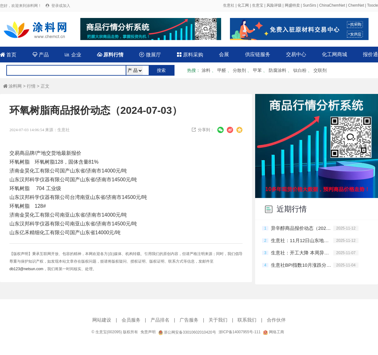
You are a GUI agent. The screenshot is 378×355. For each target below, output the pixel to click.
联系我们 (247, 320)
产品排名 (160, 320)
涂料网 (12, 86)
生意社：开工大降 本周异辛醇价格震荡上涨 (302, 252)
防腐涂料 (277, 70)
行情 (31, 86)
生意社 (228, 5)
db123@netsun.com (26, 269)
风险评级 (274, 5)
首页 (8, 54)
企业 (73, 54)
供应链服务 (257, 54)
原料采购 (190, 54)
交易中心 (296, 54)
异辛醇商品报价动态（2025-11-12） (302, 228)
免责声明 (148, 332)
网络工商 (273, 332)
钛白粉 (299, 70)
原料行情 (110, 54)
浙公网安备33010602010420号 (187, 332)
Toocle (372, 5)
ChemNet (356, 5)
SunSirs (309, 5)
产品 (40, 54)
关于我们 (218, 320)
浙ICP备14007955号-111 (240, 332)
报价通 (370, 54)
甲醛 (221, 70)
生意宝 (257, 5)
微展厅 (150, 54)
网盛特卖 (292, 5)
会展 (224, 54)
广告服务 (189, 320)
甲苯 (257, 70)
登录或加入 (60, 5)
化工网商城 (334, 54)
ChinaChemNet (332, 5)
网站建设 (101, 320)
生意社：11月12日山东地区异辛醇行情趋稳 (302, 240)
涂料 (206, 70)
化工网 (243, 5)
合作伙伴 (276, 320)
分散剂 (239, 70)
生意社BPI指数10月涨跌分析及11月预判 (302, 265)
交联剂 (320, 70)
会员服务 (131, 320)
